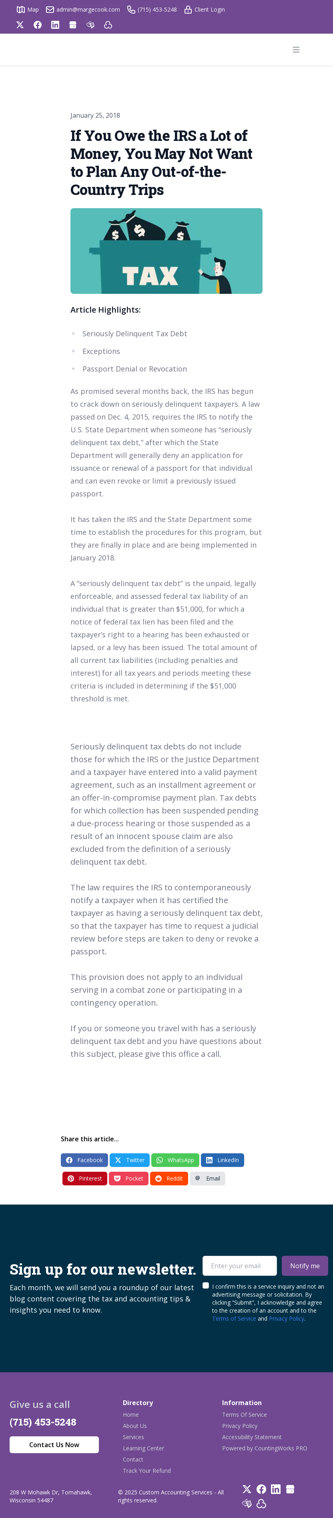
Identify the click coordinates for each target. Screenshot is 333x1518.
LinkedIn (222, 1160)
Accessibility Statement (252, 1437)
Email (207, 1178)
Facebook (84, 1160)
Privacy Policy (286, 1318)
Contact (133, 1459)
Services (133, 1437)
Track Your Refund (147, 1470)
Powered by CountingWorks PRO (264, 1448)
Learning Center (143, 1448)
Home (131, 1414)
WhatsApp (175, 1160)
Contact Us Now (54, 1444)
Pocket (128, 1178)
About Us (135, 1426)
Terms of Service (234, 1318)
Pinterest (85, 1178)
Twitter (129, 1160)
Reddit (169, 1178)
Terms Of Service (244, 1414)
